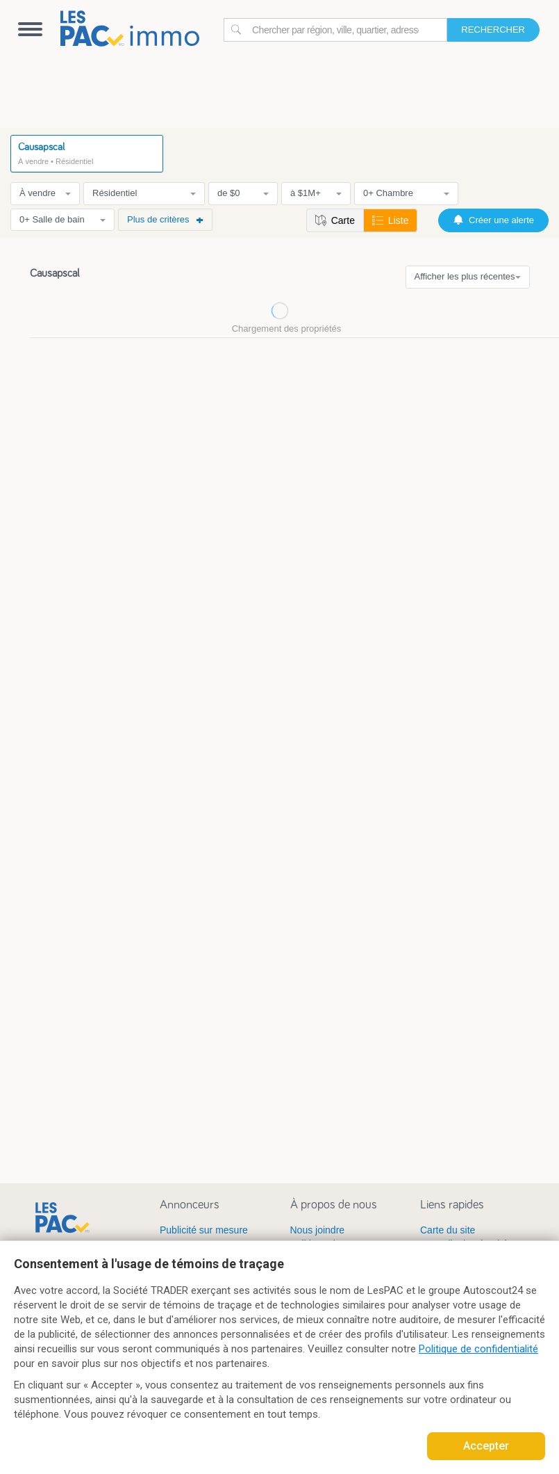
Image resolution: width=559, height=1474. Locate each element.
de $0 (243, 193)
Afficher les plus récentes (468, 276)
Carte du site (447, 1230)
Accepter (486, 1445)
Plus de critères (165, 219)
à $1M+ (316, 193)
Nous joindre (317, 1230)
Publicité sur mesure (204, 1230)
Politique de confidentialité (478, 1349)
